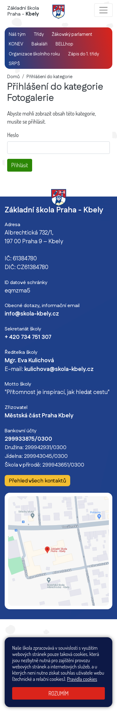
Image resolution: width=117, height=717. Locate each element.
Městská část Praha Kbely (39, 416)
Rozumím (58, 693)
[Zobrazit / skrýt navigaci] (103, 10)
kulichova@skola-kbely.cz (59, 369)
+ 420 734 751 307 (28, 337)
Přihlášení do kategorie (49, 77)
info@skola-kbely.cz (32, 314)
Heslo (13, 134)
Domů (13, 77)
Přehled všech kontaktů (37, 481)
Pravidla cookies (82, 679)
